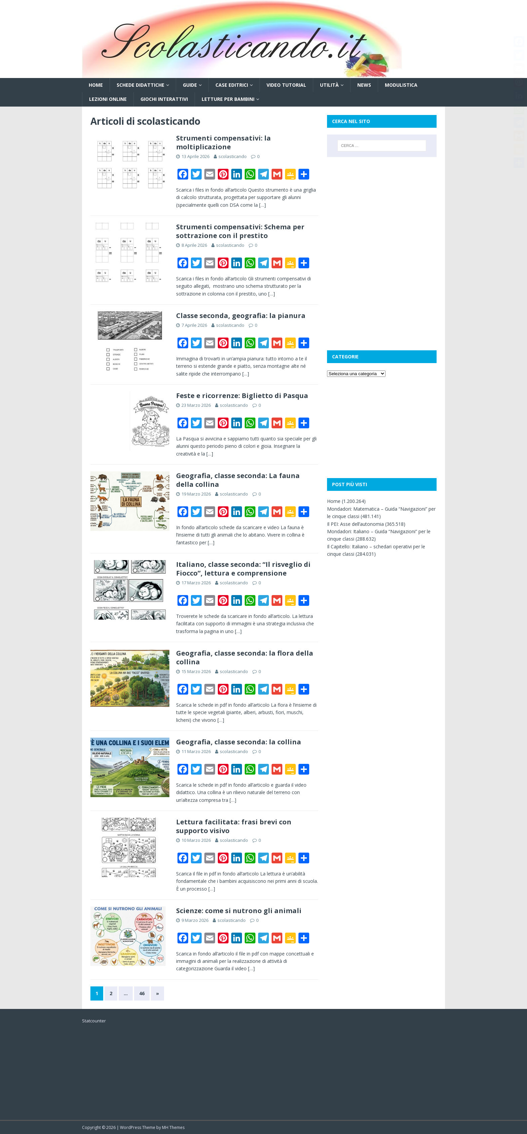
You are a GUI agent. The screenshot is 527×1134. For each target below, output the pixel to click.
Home (96, 85)
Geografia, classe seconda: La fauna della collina (238, 480)
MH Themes (173, 1127)
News (364, 85)
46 (142, 993)
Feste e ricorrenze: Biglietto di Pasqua (242, 395)
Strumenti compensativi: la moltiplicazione (223, 142)
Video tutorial (286, 85)
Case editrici (231, 85)
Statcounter (94, 1021)
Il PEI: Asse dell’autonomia (355, 524)
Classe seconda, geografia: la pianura (241, 315)
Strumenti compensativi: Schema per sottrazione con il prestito (240, 231)
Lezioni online (108, 99)
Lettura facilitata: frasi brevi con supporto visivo (233, 826)
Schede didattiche (140, 85)
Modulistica (401, 85)
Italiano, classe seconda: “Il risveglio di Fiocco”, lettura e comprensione (243, 569)
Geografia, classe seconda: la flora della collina (244, 657)
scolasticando (232, 156)
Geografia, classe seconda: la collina (238, 741)
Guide (190, 85)
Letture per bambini (228, 99)
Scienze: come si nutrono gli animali (238, 910)
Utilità (329, 85)
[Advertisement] (382, 207)
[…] (262, 205)
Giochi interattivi (164, 99)
